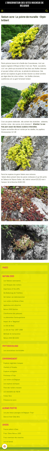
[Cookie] (4, 446)
